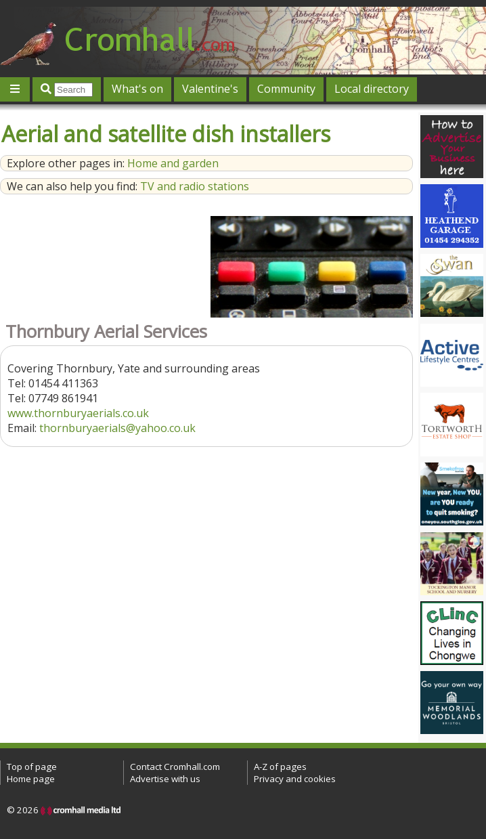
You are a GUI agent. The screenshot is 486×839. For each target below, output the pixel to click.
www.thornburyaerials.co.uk (78, 413)
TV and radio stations (194, 186)
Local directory (371, 88)
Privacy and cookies (295, 779)
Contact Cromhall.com (175, 766)
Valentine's (210, 88)
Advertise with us (165, 779)
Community (286, 88)
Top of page (32, 766)
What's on (137, 88)
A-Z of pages (280, 766)
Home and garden (173, 163)
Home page (31, 779)
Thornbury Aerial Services (106, 331)
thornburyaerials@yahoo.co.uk (117, 428)
